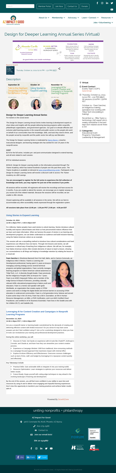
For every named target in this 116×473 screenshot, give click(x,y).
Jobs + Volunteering (101, 23)
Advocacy (72, 18)
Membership (57, 18)
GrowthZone (63, 399)
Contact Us (72, 6)
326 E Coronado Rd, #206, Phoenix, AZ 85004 (43, 422)
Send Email (87, 91)
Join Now (59, 6)
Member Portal (44, 6)
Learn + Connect (89, 18)
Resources (105, 18)
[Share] (59, 68)
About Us (43, 18)
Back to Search (12, 65)
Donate (84, 6)
